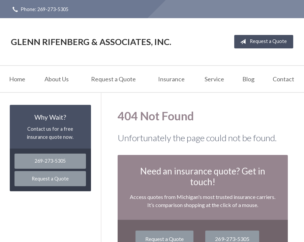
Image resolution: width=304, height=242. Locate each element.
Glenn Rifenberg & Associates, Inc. (91, 42)
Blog (248, 79)
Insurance (171, 79)
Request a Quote (262, 42)
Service (214, 79)
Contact (283, 79)
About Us (56, 79)
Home (17, 79)
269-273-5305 (50, 161)
